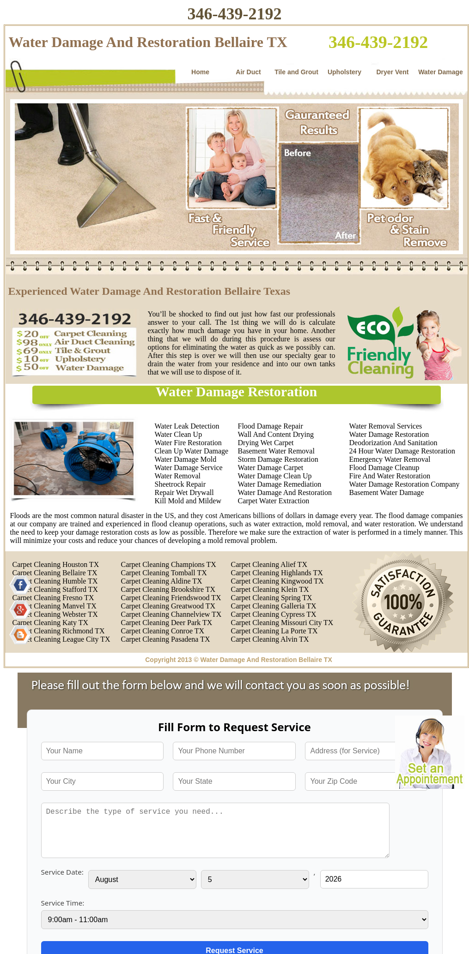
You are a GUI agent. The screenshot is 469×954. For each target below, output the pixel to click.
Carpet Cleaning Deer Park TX (167, 622)
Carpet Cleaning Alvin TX (270, 639)
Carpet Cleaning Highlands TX (277, 573)
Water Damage (440, 72)
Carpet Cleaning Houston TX (55, 564)
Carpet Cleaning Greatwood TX (168, 606)
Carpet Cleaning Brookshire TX (168, 589)
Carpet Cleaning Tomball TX (164, 573)
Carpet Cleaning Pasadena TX (165, 639)
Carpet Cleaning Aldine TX (161, 581)
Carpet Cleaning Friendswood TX (171, 598)
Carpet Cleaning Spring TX (271, 598)
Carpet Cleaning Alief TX (269, 564)
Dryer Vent (392, 72)
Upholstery (344, 72)
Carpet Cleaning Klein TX (270, 589)
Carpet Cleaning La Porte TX (274, 631)
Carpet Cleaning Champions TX (168, 564)
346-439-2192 (235, 14)
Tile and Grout (296, 72)
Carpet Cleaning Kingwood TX (277, 581)
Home (200, 72)
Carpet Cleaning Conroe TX (163, 631)
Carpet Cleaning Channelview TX (171, 614)
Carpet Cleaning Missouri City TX (282, 622)
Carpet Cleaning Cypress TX (274, 614)
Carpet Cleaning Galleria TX (274, 606)
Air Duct (248, 72)
